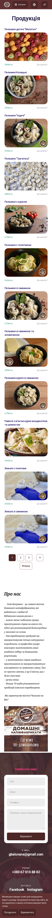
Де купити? (42, 65)
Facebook (16, 890)
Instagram (35, 890)
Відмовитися (27, 912)
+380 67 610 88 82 (26, 872)
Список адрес (34, 4)
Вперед (26, 566)
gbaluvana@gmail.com (26, 854)
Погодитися (10, 912)
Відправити (26, 836)
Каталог (20, 4)
